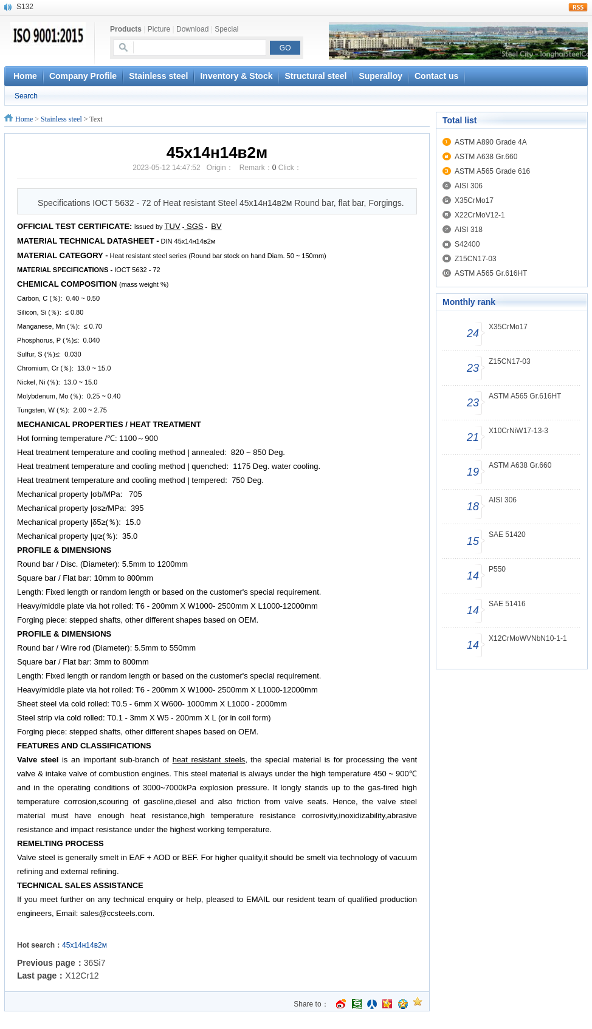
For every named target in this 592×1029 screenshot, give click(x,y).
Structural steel (315, 76)
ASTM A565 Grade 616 (492, 171)
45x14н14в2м (84, 945)
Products (126, 29)
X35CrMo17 (474, 200)
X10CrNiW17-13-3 (518, 430)
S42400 (467, 244)
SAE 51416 (507, 604)
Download (192, 29)
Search (26, 96)
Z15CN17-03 (476, 259)
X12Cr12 (81, 975)
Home (24, 119)
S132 (24, 6)
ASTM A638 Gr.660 (486, 156)
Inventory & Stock (236, 76)
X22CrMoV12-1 (480, 215)
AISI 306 (469, 186)
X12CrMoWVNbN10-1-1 (528, 638)
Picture (159, 29)
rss (578, 7)
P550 (497, 569)
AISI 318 (469, 229)
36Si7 (95, 963)
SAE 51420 (507, 534)
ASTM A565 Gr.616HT (491, 273)
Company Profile (83, 76)
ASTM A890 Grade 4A (491, 142)
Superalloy (380, 76)
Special (226, 29)
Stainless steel (158, 76)
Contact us (436, 76)
